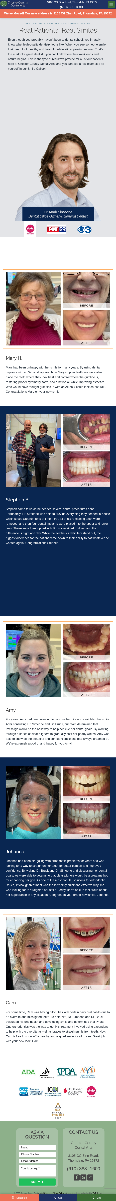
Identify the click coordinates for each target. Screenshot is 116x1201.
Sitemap (47, 1193)
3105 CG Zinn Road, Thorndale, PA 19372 (72, 2)
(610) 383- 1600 (83, 1168)
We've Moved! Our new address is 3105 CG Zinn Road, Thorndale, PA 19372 (58, 13)
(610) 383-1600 (71, 7)
